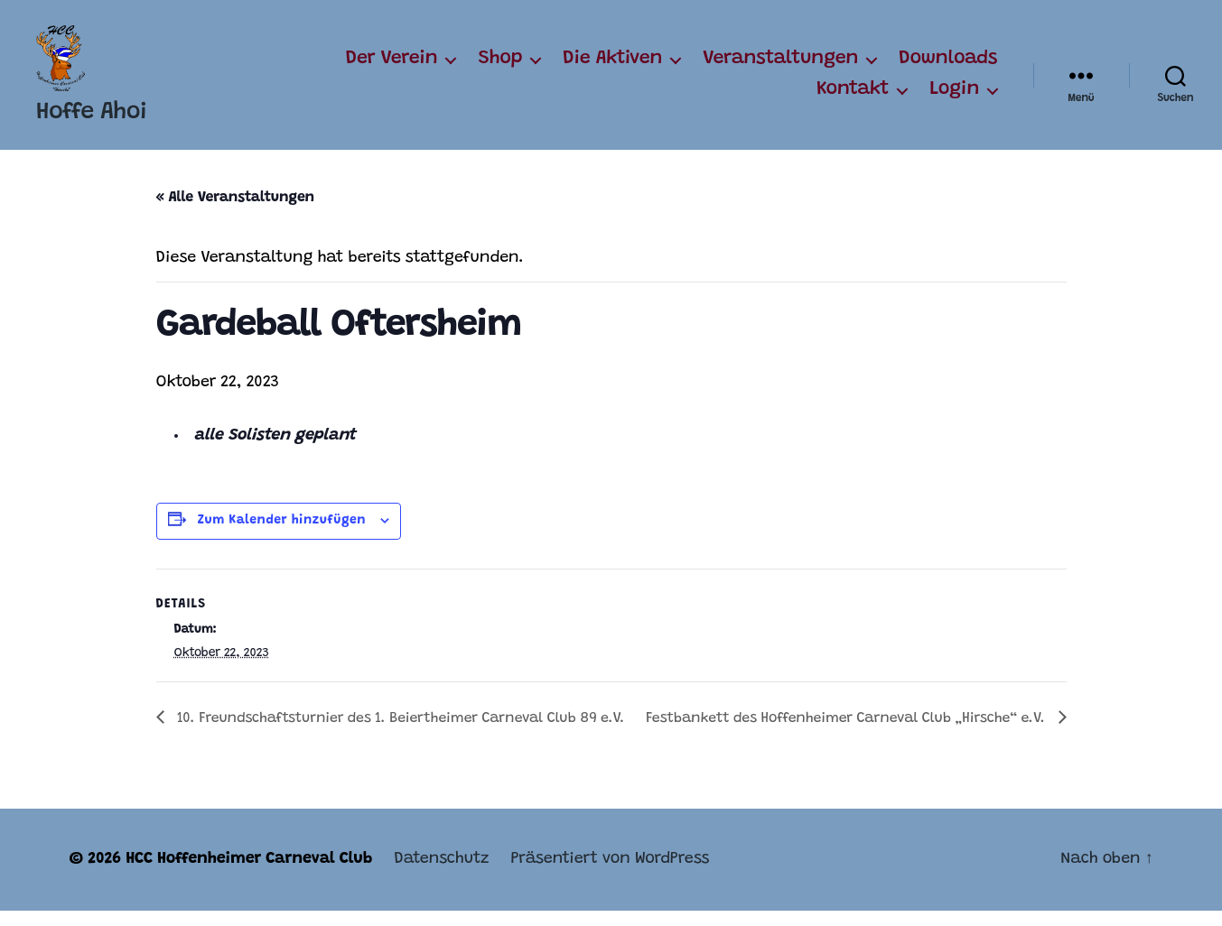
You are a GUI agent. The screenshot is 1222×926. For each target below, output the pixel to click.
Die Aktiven (612, 67)
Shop (500, 67)
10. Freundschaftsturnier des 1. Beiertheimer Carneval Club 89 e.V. (399, 734)
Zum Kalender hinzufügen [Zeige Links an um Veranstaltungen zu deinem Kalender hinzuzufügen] (282, 536)
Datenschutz (441, 874)
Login (954, 97)
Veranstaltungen (780, 67)
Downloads (948, 67)
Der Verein (392, 67)
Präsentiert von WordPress (609, 874)
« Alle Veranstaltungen (235, 213)
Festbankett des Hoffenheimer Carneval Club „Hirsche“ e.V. (847, 734)
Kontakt (852, 97)
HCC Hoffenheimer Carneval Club (249, 874)
